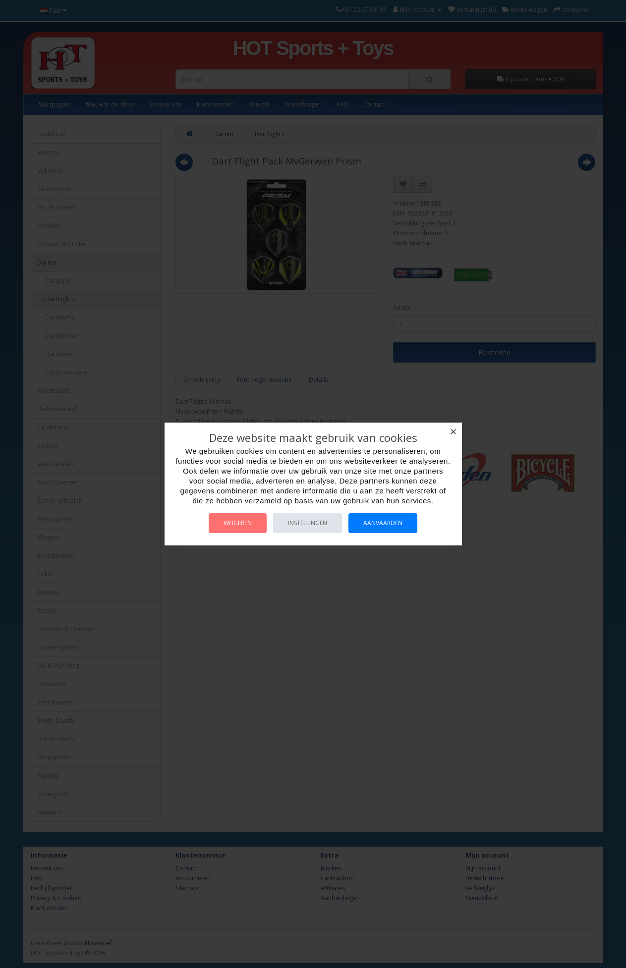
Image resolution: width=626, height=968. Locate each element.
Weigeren (238, 523)
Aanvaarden (382, 523)
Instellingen (307, 523)
